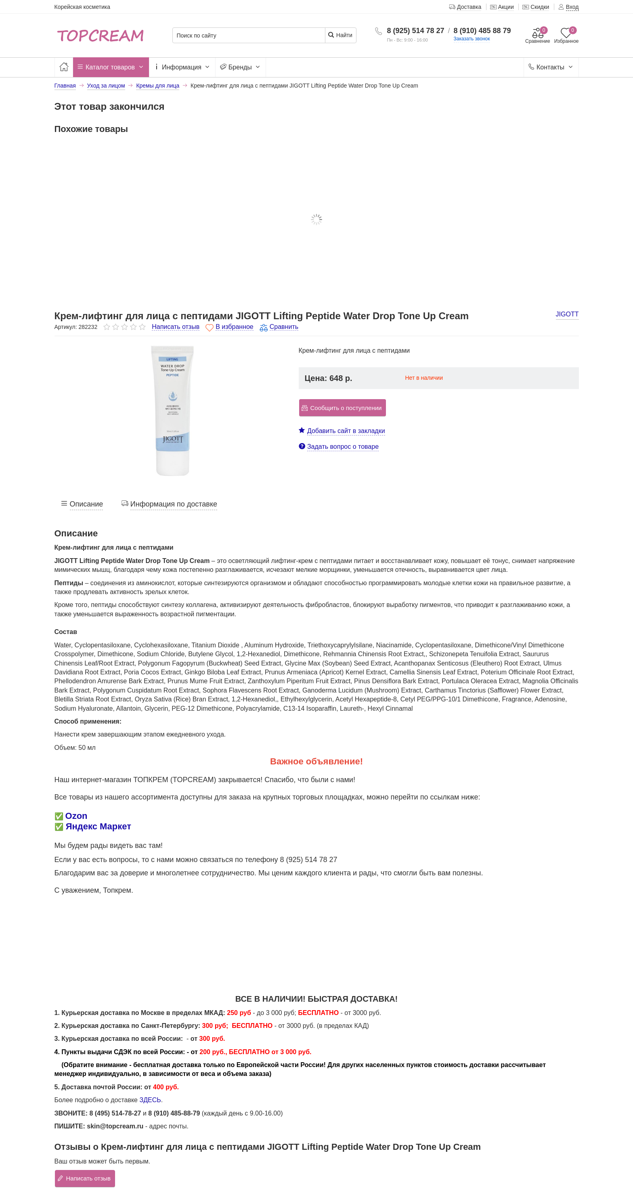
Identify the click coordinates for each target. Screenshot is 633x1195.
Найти (340, 35)
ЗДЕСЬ (150, 1100)
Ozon (76, 816)
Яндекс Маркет (98, 826)
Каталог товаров (111, 67)
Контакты (551, 67)
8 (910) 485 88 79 (482, 31)
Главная (65, 85)
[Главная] (64, 67)
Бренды (241, 67)
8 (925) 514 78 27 (415, 31)
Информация (182, 67)
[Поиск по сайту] (249, 36)
